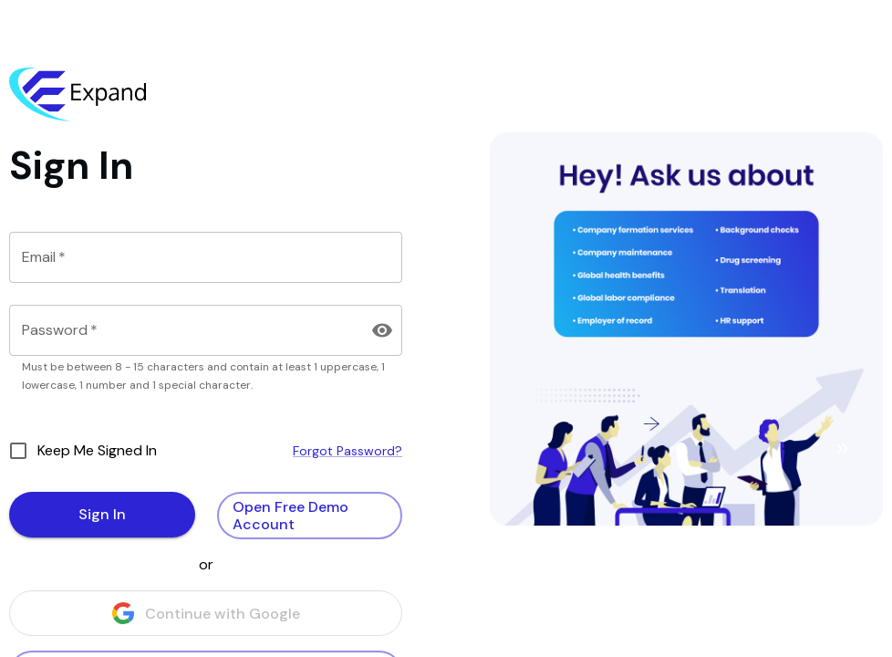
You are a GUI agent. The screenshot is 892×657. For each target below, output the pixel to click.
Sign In (102, 514)
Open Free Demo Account (310, 515)
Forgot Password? (347, 451)
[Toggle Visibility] (382, 330)
